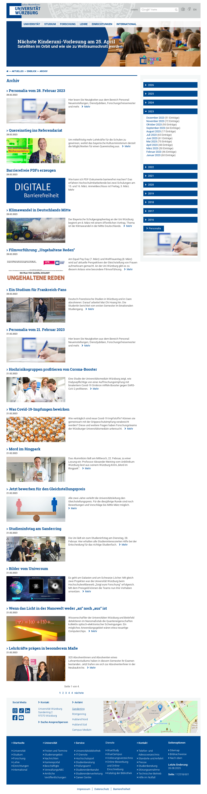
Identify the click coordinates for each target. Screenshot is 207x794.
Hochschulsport (84, 759)
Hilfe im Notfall (146, 777)
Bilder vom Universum (28, 568)
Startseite (18, 743)
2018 (151, 202)
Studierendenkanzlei (86, 770)
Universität (32, 24)
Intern (134, 9)
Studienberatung (84, 762)
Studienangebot (52, 755)
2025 (151, 93)
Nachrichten (50, 759)
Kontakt (45, 702)
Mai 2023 (151, 141)
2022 (151, 167)
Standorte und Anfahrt (150, 759)
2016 (151, 219)
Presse (142, 762)
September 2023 (155, 127)
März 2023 (152, 148)
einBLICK (31, 71)
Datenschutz (101, 789)
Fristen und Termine (55, 751)
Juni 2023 (151, 138)
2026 (151, 85)
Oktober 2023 (154, 124)
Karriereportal (51, 762)
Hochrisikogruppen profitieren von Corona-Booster (53, 369)
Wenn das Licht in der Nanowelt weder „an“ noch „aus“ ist (58, 608)
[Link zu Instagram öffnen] (15, 710)
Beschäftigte (51, 766)
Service (79, 743)
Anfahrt (79, 702)
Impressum (83, 789)
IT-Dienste (81, 755)
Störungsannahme (148, 770)
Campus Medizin (81, 729)
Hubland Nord (80, 719)
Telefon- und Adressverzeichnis (148, 753)
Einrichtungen (102, 24)
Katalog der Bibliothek (119, 773)
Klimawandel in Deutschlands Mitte (40, 210)
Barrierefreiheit (121, 789)
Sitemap (174, 750)
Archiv (44, 71)
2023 (151, 111)
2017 (151, 211)
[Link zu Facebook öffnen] (15, 717)
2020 (151, 184)
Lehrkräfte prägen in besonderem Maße (43, 648)
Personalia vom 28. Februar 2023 (37, 90)
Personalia (155, 228)
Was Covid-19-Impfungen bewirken (39, 409)
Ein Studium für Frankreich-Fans (37, 289)
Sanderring (78, 708)
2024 (151, 102)
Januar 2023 (153, 155)
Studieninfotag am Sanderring (35, 528)
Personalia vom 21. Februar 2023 (37, 329)
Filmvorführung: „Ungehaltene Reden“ (42, 250)
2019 (151, 193)
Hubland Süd (79, 724)
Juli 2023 (151, 134)
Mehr (87, 106)
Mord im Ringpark (24, 449)
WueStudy (112, 750)
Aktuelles (18, 71)
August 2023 (153, 131)
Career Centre (82, 777)
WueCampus (114, 754)
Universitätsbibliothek (87, 751)
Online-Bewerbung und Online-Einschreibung (117, 766)
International (126, 24)
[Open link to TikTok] (21, 710)
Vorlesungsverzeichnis (119, 758)
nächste (79, 692)
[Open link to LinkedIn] (28, 710)
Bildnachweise (177, 754)
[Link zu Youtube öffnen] (21, 717)
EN (194, 9)
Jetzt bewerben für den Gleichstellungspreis (47, 489)
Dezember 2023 (155, 117)
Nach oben (175, 758)
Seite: (171, 774)
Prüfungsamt (82, 766)
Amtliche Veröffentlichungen (54, 775)
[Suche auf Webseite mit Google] (159, 9)
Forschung (68, 24)
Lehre (84, 24)
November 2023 (155, 121)
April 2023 (152, 144)
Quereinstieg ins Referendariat (35, 130)
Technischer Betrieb (149, 774)
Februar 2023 (153, 151)
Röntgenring (79, 714)
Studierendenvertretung (87, 774)
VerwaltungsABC (53, 770)
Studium (50, 24)
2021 (151, 175)
